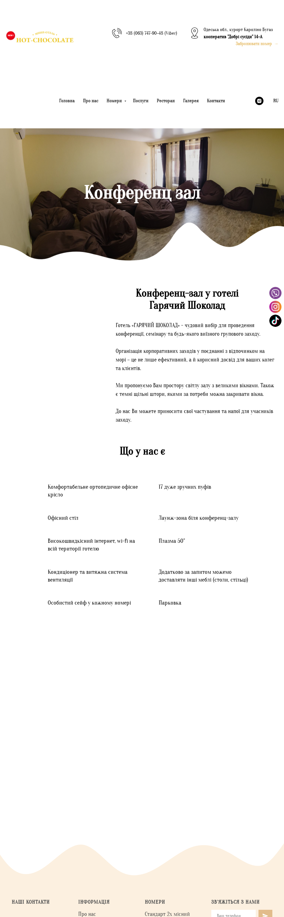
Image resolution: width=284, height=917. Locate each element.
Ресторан (166, 100)
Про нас (90, 100)
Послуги (140, 100)
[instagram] (259, 101)
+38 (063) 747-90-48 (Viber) (151, 33)
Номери (114, 100)
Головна (67, 100)
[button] (257, 43)
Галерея (191, 100)
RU (275, 100)
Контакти (216, 100)
